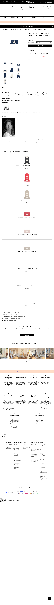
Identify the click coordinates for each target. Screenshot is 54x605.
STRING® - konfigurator (35, 456)
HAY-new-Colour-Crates (43, 464)
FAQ (15, 468)
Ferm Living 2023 (42, 459)
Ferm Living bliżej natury (43, 468)
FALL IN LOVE (42, 449)
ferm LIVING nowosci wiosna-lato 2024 (43, 447)
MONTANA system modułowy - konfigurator (35, 459)
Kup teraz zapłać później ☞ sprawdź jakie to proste (27, 26)
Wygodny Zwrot (16, 444)
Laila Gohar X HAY (42, 467)
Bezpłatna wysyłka (17, 448)
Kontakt (44, 15)
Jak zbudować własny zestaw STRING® (34, 455)
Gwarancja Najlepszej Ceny (17, 446)
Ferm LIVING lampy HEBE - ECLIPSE (44, 479)
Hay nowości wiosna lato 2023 (43, 461)
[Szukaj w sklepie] (6, 7)
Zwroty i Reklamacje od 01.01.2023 (18, 455)
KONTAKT (24, 448)
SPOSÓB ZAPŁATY (17, 464)
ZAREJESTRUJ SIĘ (9, 447)
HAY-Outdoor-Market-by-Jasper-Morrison (44, 445)
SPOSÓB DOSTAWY (17, 463)
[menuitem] (6, 18)
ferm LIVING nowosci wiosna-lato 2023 (43, 455)
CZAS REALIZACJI (17, 461)
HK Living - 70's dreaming (43, 450)
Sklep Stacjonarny (12, 15)
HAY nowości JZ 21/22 (43, 474)
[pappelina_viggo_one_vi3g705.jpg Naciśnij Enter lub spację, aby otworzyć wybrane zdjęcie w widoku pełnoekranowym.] (14, 42)
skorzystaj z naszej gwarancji (18, 314)
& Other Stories (23, 15)
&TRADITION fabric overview (34, 445)
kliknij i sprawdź (20, 312)
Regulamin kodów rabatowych (17, 453)
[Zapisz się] (27, 335)
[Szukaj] (12, 7)
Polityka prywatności (17, 460)
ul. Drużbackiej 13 (29, 345)
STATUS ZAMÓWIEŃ (9, 444)
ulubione (43, 8)
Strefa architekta (35, 15)
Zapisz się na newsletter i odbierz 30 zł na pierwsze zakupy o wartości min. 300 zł (27, 22)
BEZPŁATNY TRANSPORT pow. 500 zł (23, 1)
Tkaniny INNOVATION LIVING (34, 447)
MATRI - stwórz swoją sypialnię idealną (34, 461)
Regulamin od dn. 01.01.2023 (17, 450)
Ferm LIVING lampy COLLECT (43, 477)
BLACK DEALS (42, 463)
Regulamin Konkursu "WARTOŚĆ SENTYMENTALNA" (17, 458)
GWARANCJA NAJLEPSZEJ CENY (9, 1)
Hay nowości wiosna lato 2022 (43, 473)
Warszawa (24, 345)
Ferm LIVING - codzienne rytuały (43, 471)
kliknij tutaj (14, 320)
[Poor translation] (2, 501)
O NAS (24, 444)
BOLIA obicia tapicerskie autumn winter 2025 (35, 450)
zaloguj (47, 8)
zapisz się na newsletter (21, 316)
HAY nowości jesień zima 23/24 (43, 457)
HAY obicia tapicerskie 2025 (34, 452)
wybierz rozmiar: (31, 42)
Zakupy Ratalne (16, 467)
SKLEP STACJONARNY (26, 447)
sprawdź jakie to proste (17, 318)
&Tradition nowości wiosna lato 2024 (44, 453)
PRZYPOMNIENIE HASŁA (10, 448)
